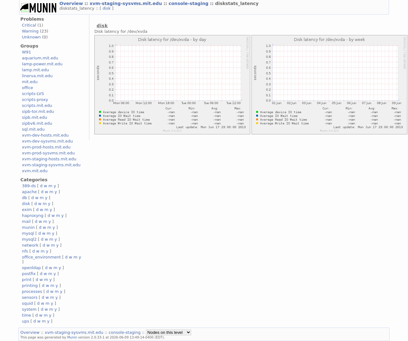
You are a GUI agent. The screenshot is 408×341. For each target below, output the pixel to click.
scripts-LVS (33, 93)
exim (27, 209)
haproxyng (32, 215)
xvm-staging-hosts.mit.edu (49, 159)
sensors (29, 297)
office (27, 87)
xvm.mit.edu (34, 170)
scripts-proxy (35, 99)
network (30, 245)
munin (28, 227)
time (26, 315)
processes (32, 291)
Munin (72, 337)
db (24, 197)
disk (107, 8)
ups (25, 321)
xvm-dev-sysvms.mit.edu (47, 141)
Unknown (31, 37)
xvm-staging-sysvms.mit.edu (127, 3)
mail (26, 221)
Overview (71, 3)
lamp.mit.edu (35, 70)
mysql (28, 233)
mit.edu (29, 81)
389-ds (29, 185)
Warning (30, 31)
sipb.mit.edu (34, 117)
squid (27, 303)
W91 (26, 52)
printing (29, 285)
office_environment (41, 257)
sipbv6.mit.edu (37, 123)
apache (29, 191)
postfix (29, 273)
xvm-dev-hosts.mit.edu (45, 135)
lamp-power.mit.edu (42, 64)
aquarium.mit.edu (40, 58)
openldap (31, 267)
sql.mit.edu (33, 129)
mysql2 (29, 239)
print (26, 279)
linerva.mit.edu (37, 75)
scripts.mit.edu (37, 105)
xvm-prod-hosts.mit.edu (46, 147)
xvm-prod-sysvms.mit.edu (48, 153)
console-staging (189, 3)
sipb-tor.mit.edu (38, 111)
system (29, 309)
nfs (25, 251)
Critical (29, 25)
